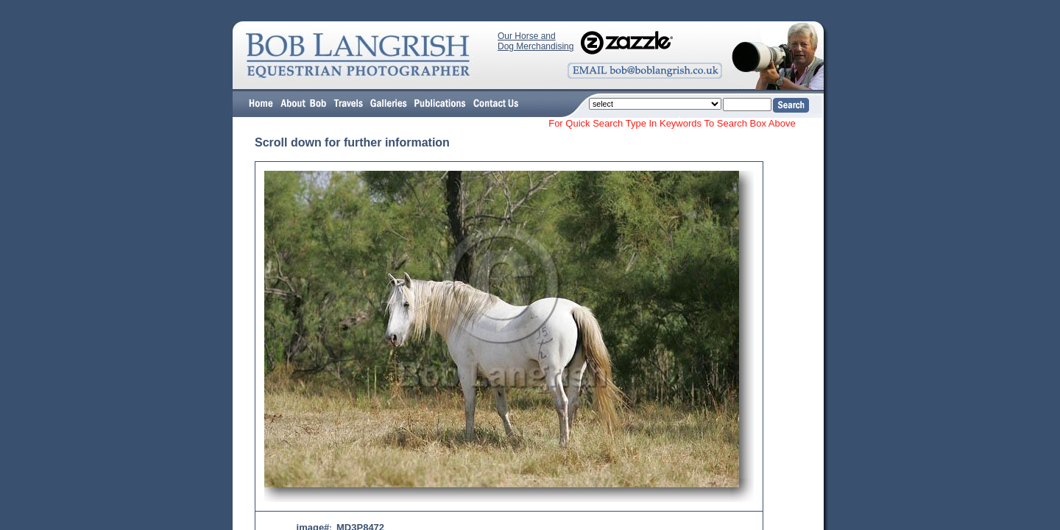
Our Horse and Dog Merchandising (535, 41)
